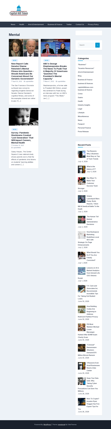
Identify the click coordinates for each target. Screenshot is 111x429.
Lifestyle (81, 113)
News (13, 24)
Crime (80, 94)
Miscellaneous (83, 116)
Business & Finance (55, 24)
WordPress (47, 424)
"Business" (82, 65)
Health (21, 24)
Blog (79, 76)
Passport (81, 124)
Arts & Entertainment (36, 24)
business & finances (85, 83)
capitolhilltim (29, 81)
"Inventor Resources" (86, 68)
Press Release (83, 132)
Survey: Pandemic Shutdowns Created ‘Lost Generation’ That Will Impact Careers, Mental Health (22, 138)
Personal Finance (84, 128)
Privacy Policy (93, 24)
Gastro (80, 97)
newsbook (61, 424)
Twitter (69, 24)
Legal (80, 109)
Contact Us (80, 24)
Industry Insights (84, 105)
